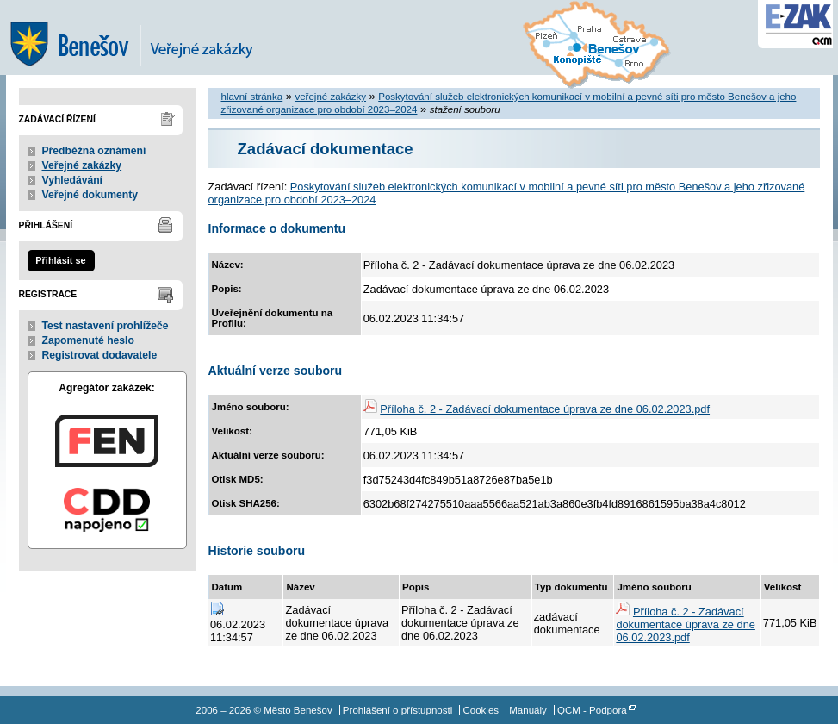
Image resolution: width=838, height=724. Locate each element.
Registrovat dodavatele (100, 355)
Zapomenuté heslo (88, 340)
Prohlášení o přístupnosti (397, 710)
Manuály (528, 710)
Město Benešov (144, 37)
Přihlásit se (60, 260)
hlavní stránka (252, 96)
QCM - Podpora (592, 710)
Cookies (480, 710)
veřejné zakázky (330, 96)
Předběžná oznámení (94, 151)
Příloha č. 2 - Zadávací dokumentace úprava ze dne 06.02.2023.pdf (545, 409)
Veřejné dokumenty (90, 195)
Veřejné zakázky (82, 165)
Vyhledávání (72, 180)
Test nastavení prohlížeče (105, 326)
